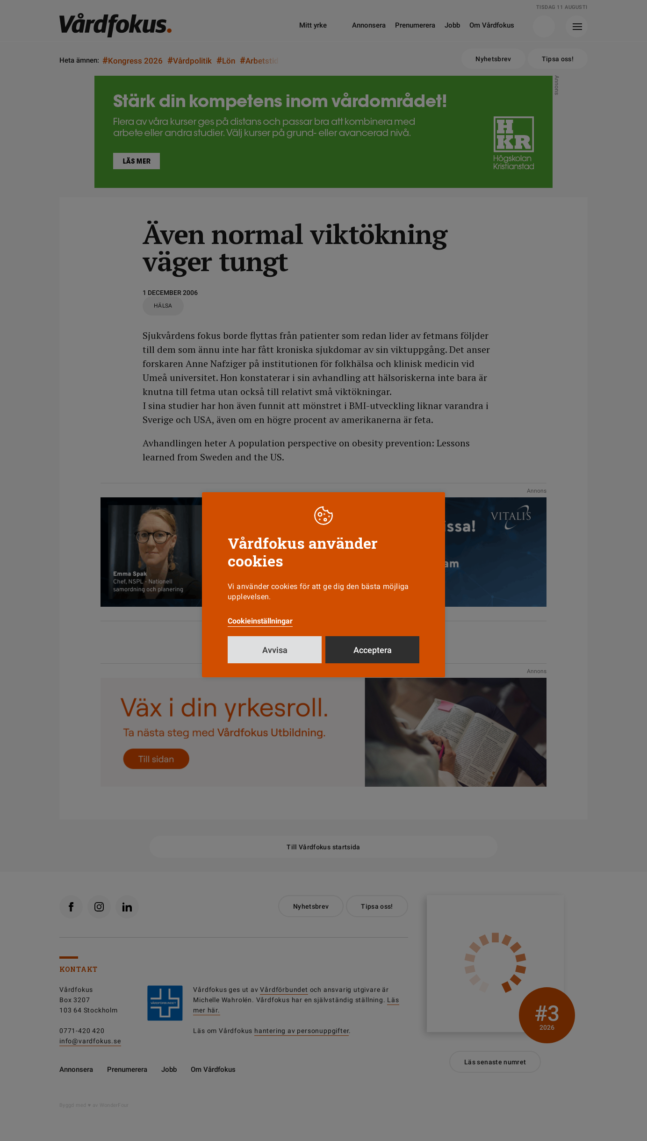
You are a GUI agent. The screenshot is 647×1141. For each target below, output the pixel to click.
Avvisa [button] (275, 650)
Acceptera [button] (372, 650)
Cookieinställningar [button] (260, 621)
